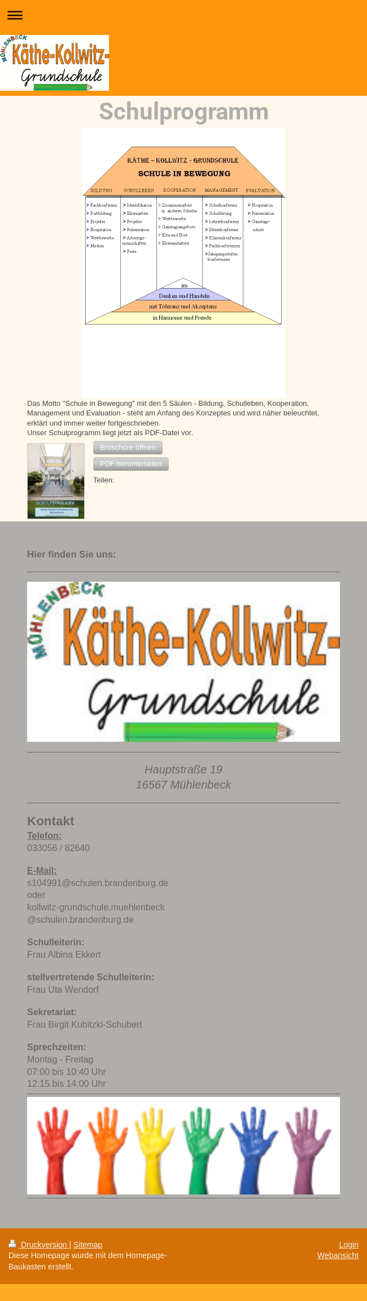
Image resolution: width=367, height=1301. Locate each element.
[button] (128, 447)
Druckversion (38, 1244)
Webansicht (338, 1255)
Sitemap (87, 1244)
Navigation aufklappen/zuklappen (183, 15)
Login (349, 1244)
